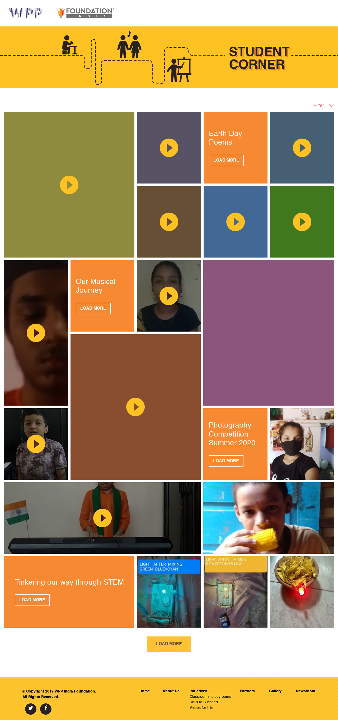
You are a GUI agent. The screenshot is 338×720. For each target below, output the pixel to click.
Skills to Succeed (204, 702)
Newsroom (305, 691)
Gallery (275, 691)
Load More (226, 160)
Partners (247, 691)
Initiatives (198, 691)
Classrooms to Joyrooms (210, 697)
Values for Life (201, 708)
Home (144, 691)
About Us (171, 691)
